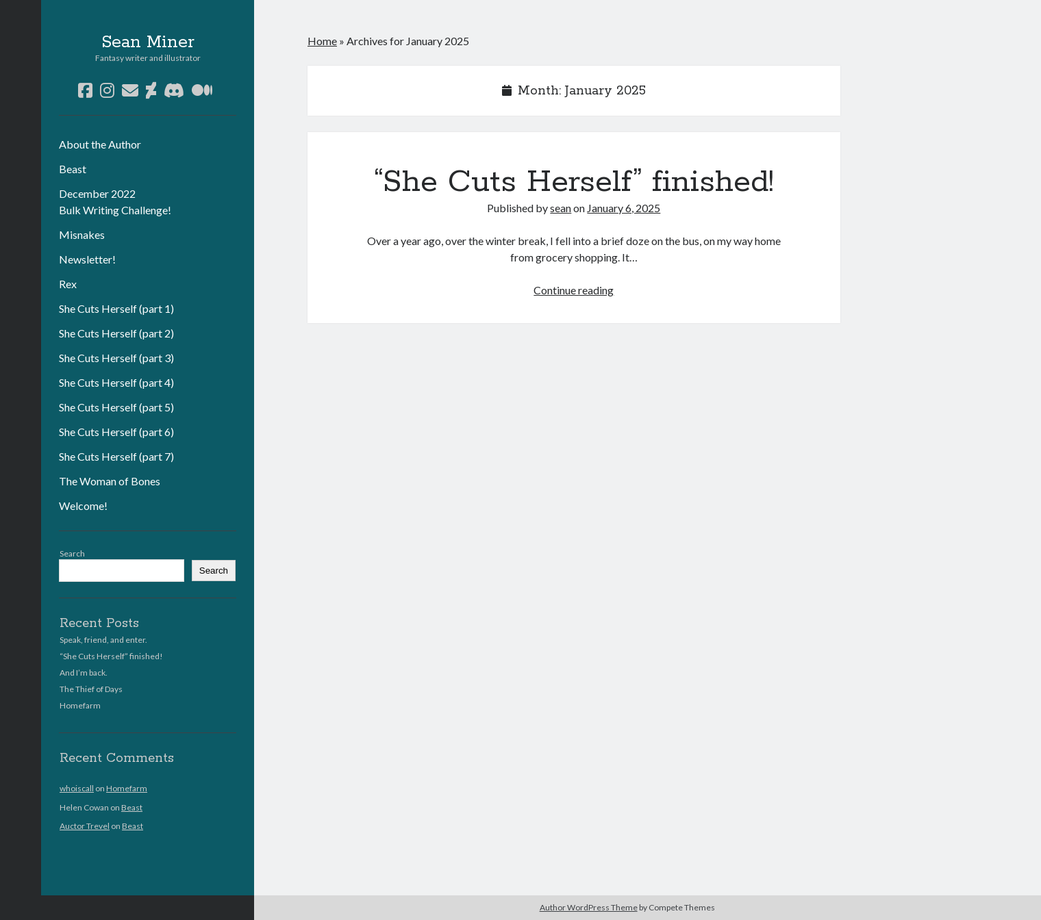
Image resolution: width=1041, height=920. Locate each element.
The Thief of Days (91, 689)
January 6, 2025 (623, 207)
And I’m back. (84, 672)
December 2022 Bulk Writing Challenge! (115, 201)
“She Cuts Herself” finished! (111, 656)
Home (322, 40)
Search (72, 553)
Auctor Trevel (85, 826)
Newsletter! (87, 259)
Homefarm (80, 705)
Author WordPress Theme (589, 907)
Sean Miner (148, 42)
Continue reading (574, 289)
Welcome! (83, 505)
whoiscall (77, 788)
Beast (72, 168)
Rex (68, 283)
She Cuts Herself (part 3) (116, 357)
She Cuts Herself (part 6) (116, 431)
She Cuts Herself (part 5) (116, 406)
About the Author (100, 144)
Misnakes (82, 234)
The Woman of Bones (109, 480)
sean (560, 207)
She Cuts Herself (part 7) (116, 456)
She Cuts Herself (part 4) (116, 382)
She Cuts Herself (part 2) (116, 333)
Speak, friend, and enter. (103, 640)
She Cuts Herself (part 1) (116, 308)
